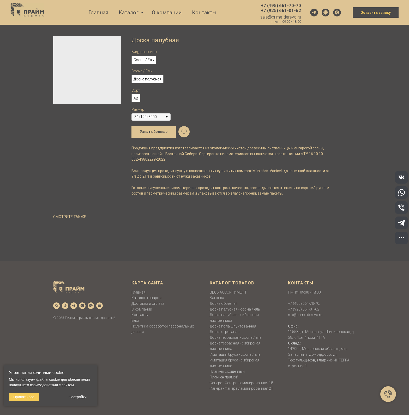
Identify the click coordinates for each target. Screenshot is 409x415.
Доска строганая (224, 332)
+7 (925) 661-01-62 (303, 309)
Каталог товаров (146, 298)
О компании (167, 12)
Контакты (204, 12)
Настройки (78, 397)
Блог (135, 320)
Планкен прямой (224, 377)
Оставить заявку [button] (375, 12)
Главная (98, 12)
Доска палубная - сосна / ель (235, 309)
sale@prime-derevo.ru (280, 17)
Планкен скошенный (227, 371)
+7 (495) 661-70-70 (303, 303)
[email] (99, 305)
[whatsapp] (325, 12)
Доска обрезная (224, 303)
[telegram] (314, 12)
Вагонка (217, 298)
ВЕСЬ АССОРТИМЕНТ (228, 292)
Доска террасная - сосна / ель (236, 337)
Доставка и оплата (147, 303)
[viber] (337, 12)
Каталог (129, 12)
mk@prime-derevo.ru (305, 315)
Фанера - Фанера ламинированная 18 (241, 383)
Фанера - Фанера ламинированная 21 (241, 388)
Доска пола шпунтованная (233, 326)
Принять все (23, 397)
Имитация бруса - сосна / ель (235, 354)
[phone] (56, 305)
